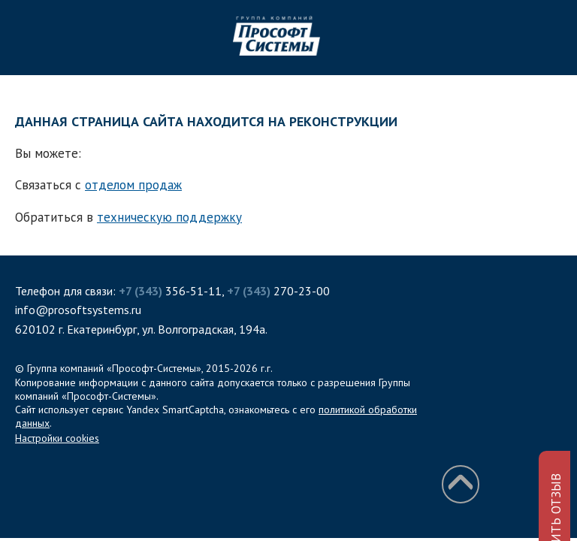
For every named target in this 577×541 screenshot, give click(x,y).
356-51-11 (170, 290)
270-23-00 (278, 290)
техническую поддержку (169, 217)
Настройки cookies (57, 438)
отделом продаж (133, 185)
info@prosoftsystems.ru (78, 309)
